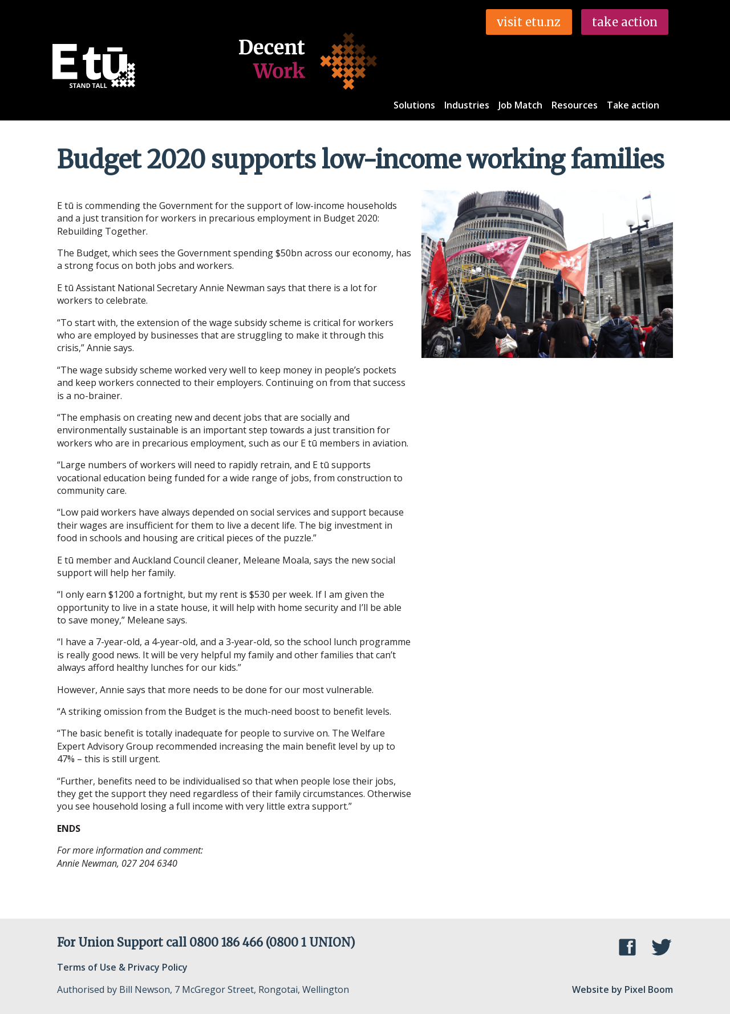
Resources (574, 105)
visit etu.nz (529, 22)
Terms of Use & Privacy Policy (122, 967)
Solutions (414, 105)
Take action (633, 105)
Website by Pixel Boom (622, 989)
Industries (466, 105)
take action (625, 22)
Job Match (520, 105)
